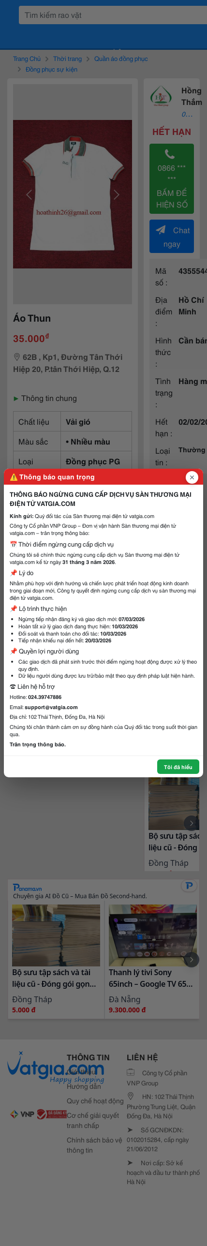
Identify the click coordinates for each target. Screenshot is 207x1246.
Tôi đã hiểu (178, 767)
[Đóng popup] (192, 477)
